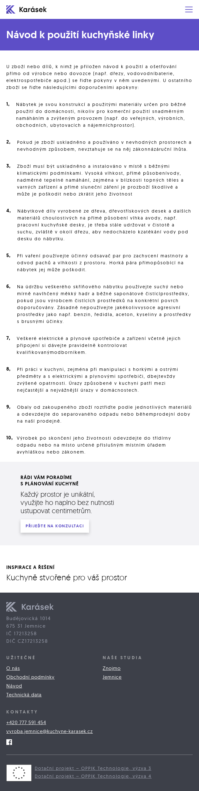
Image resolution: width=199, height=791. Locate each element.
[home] (30, 9)
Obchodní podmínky (30, 677)
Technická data (24, 695)
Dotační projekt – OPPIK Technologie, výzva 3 (93, 768)
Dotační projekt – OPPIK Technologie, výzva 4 (93, 776)
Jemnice (112, 677)
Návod (14, 686)
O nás (13, 668)
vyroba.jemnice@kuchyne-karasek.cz (49, 731)
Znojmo (112, 668)
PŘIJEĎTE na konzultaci (55, 526)
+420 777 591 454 (26, 722)
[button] (188, 9)
